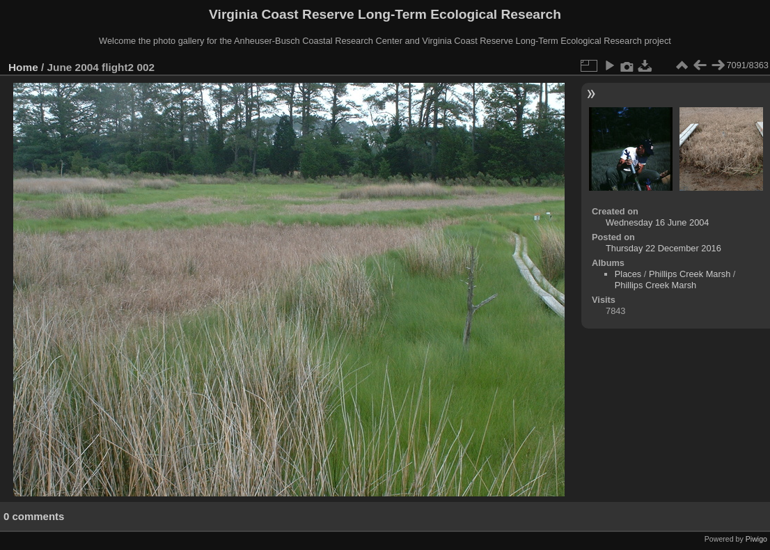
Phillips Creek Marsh (689, 274)
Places (628, 274)
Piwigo (756, 539)
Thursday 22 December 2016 (663, 248)
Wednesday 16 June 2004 (657, 222)
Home (23, 67)
